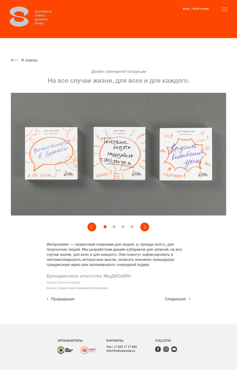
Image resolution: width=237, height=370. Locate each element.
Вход (186, 9)
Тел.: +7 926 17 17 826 (121, 347)
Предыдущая (62, 299)
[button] (92, 227)
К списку (29, 60)
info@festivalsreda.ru (120, 351)
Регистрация (200, 9)
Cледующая (175, 299)
